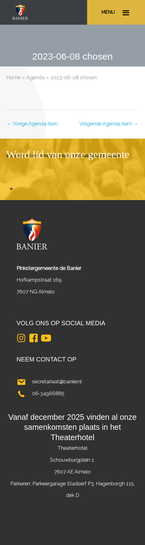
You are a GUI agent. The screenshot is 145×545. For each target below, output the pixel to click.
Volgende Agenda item (108, 124)
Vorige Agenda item (32, 124)
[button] (21, 338)
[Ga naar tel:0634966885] (72, 394)
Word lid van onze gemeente (67, 154)
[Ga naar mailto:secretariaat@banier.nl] (72, 382)
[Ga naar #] (116, 12)
